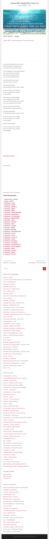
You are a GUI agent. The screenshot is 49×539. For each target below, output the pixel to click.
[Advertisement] (24, 52)
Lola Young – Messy (8, 293)
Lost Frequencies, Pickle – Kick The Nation (13, 307)
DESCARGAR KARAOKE (9, 156)
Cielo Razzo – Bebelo (9, 252)
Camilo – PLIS (6, 367)
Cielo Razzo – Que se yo (10, 250)
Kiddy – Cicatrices (7, 298)
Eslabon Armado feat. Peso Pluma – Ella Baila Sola (15, 360)
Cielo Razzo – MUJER (9, 205)
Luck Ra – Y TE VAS (8, 356)
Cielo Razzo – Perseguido (10, 242)
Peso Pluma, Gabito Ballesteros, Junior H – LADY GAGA (16, 314)
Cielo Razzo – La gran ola (10, 237)
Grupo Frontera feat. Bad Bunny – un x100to (14, 363)
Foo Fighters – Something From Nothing (13, 309)
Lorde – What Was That (9, 291)
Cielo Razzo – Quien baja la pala (12, 231)
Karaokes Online (7, 474)
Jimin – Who (6, 337)
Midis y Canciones (7, 476)
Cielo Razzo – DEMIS (9, 208)
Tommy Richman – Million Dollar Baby (12, 353)
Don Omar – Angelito (9, 227)
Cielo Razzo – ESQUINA (10, 222)
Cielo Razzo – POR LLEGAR (11, 214)
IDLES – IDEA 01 (7, 340)
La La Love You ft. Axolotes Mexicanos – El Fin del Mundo (17, 279)
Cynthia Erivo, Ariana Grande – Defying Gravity (14, 295)
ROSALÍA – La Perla (8, 277)
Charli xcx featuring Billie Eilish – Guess (13, 333)
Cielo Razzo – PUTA (9, 223)
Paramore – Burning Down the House (12, 365)
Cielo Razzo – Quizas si (10, 254)
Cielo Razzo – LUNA (9, 203)
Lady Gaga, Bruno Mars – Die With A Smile (13, 302)
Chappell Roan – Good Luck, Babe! (11, 323)
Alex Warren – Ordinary (9, 284)
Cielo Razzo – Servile (9, 239)
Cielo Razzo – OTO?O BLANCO (12, 216)
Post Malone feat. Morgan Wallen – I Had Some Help (16, 344)
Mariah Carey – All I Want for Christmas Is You (14, 312)
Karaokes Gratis (7, 478)
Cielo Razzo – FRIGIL (9, 210)
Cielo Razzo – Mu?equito (10, 240)
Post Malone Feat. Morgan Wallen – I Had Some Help (16, 351)
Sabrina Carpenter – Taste (9, 321)
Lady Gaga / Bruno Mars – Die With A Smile (14, 328)
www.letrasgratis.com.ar (24, 3)
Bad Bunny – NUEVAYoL (9, 300)
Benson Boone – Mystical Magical (11, 289)
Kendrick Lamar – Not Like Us (10, 347)
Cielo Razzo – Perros (9, 235)
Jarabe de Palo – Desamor (11, 199)
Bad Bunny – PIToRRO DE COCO (11, 305)
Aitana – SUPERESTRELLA (9, 282)
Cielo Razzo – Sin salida (10, 229)
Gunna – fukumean (8, 316)
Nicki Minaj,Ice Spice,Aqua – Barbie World (13, 319)
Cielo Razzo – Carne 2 (9, 233)
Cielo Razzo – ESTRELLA (10, 206)
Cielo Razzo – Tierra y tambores (12, 246)
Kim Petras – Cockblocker (9, 358)
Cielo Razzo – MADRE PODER (11, 218)
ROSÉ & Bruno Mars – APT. (9, 286)
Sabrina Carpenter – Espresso (10, 349)
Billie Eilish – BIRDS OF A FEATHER (11, 326)
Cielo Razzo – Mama (9, 248)
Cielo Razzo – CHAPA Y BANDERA (12, 212)
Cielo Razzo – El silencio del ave (12, 244)
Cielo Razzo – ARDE (9, 220)
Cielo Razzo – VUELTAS (10, 225)
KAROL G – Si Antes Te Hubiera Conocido (13, 335)
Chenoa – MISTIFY (9, 201)
